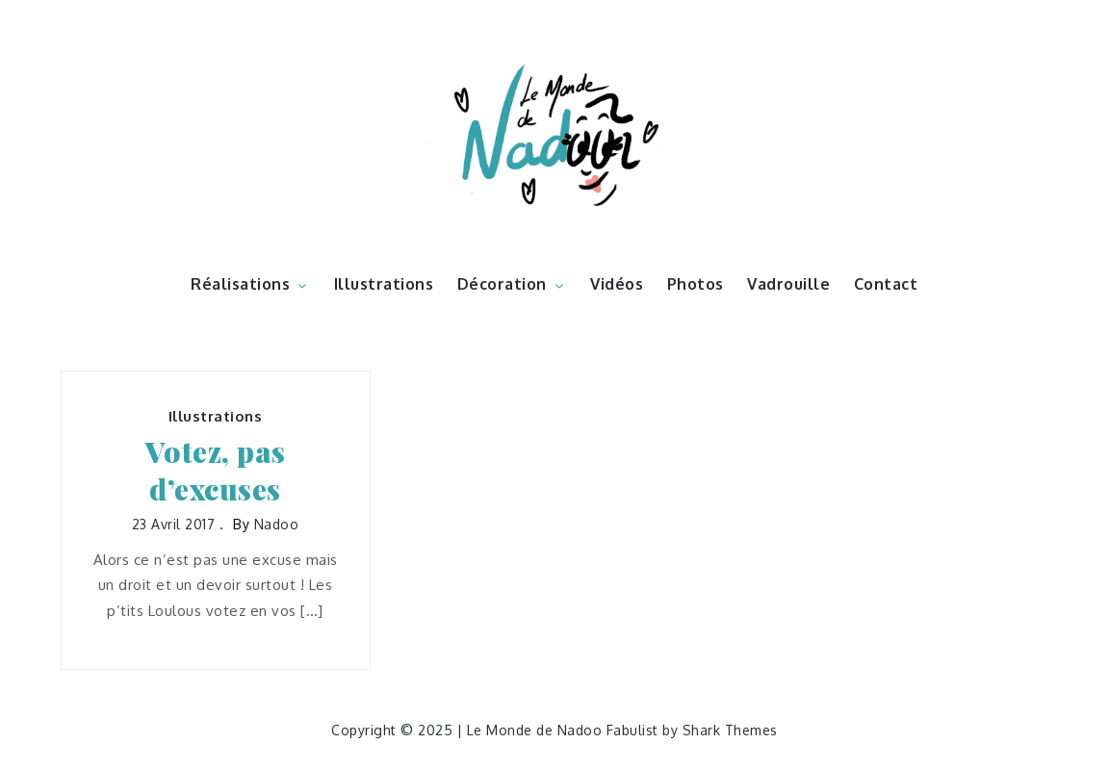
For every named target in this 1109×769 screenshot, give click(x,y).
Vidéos (616, 284)
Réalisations (250, 284)
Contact (886, 284)
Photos (695, 284)
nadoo (276, 524)
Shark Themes (730, 730)
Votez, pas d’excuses (215, 470)
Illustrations (384, 284)
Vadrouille (788, 284)
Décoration (512, 284)
